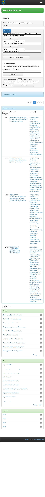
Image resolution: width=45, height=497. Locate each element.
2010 (4, 427)
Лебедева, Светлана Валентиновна (34, 237)
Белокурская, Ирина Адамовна (13, 351)
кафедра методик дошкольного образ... (15, 389)
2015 (4, 415)
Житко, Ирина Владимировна (12, 331)
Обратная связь (39, 439)
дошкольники (7, 377)
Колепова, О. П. (34, 274)
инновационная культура (11, 385)
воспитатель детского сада (11, 373)
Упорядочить (21, 82)
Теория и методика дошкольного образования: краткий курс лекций (18, 160)
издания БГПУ (7, 365)
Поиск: (5, 23)
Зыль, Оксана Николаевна (11, 335)
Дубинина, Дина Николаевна (12, 315)
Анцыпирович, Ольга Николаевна (13, 323)
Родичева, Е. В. (34, 288)
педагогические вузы (9, 397)
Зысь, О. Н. (33, 266)
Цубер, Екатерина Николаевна (36, 231)
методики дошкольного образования (14, 369)
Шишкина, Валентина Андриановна (34, 148)
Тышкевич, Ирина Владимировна (13, 347)
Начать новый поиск (16, 57)
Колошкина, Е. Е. (35, 272)
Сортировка (28, 79)
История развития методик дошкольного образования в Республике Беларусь (18, 119)
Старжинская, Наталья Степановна (34, 119)
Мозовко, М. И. (34, 286)
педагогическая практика (11, 393)
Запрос (5, 25)
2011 (4, 423)
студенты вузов (8, 401)
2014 (4, 419)
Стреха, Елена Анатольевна (12, 319)
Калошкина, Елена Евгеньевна (12, 339)
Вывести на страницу (10, 79)
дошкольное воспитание (10, 381)
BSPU (27, 439)
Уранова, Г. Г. (34, 297)
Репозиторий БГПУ (12, 10)
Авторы (5, 85)
